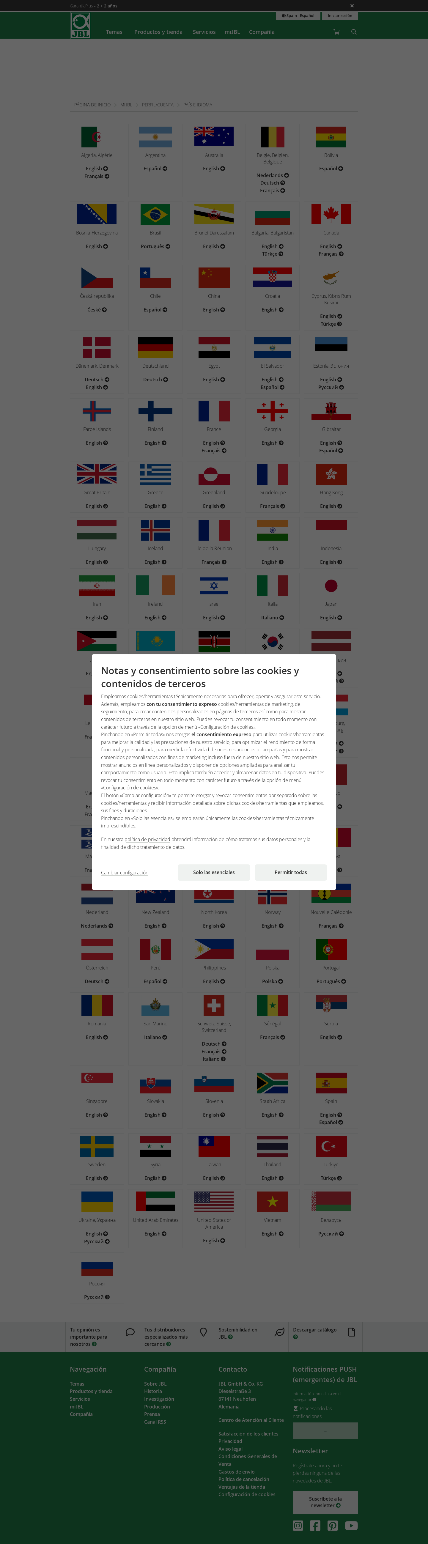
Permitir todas (291, 872)
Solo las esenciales (214, 872)
